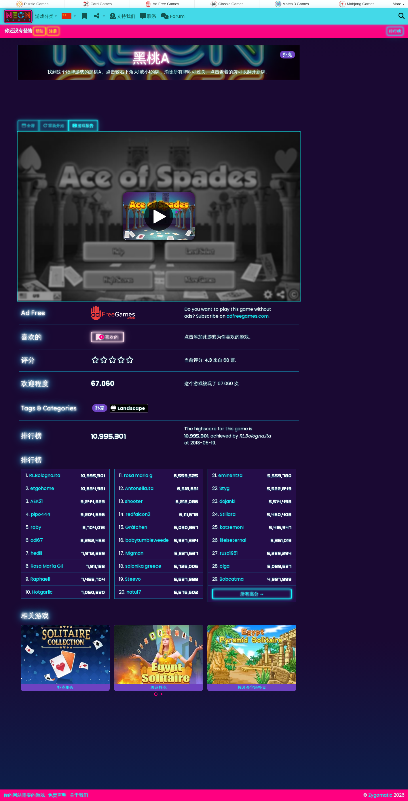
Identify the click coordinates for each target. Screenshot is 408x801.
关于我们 (79, 795)
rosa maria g (138, 475)
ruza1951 (229, 553)
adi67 (37, 540)
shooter (134, 501)
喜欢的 (107, 337)
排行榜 (395, 31)
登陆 (39, 31)
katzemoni (232, 527)
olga (224, 566)
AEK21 (36, 501)
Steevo (133, 579)
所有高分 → (252, 594)
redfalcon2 (138, 514)
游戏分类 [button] (44, 16)
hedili (36, 553)
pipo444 (40, 514)
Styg (224, 488)
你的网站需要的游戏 (24, 795)
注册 (53, 31)
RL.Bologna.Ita (44, 475)
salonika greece (143, 566)
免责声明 (57, 795)
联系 (148, 16)
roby (36, 527)
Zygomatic (380, 795)
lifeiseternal (233, 540)
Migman (134, 553)
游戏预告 (83, 125)
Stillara (228, 514)
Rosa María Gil (47, 566)
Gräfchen (136, 527)
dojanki (227, 501)
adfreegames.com (248, 316)
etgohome (42, 488)
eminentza (230, 475)
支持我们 (122, 16)
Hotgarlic (42, 592)
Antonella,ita (139, 488)
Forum (173, 16)
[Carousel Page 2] (161, 694)
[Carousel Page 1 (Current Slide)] (155, 694)
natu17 (133, 592)
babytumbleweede (147, 540)
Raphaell (40, 579)
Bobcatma (231, 579)
